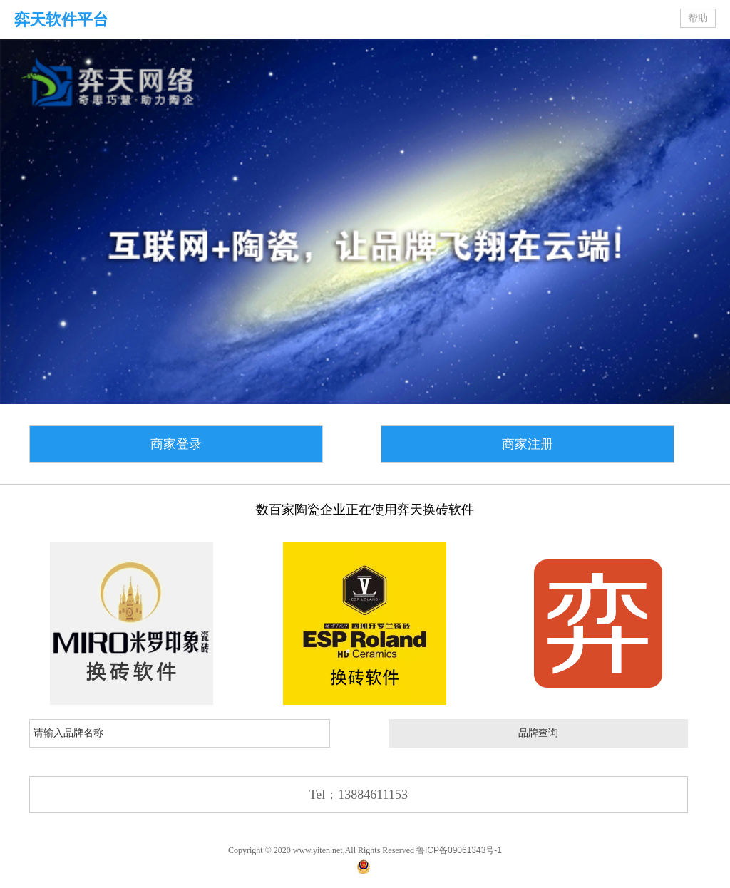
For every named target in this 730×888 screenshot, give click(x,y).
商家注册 (527, 444)
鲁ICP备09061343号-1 (459, 850)
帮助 (698, 18)
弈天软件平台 (61, 20)
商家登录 (176, 444)
